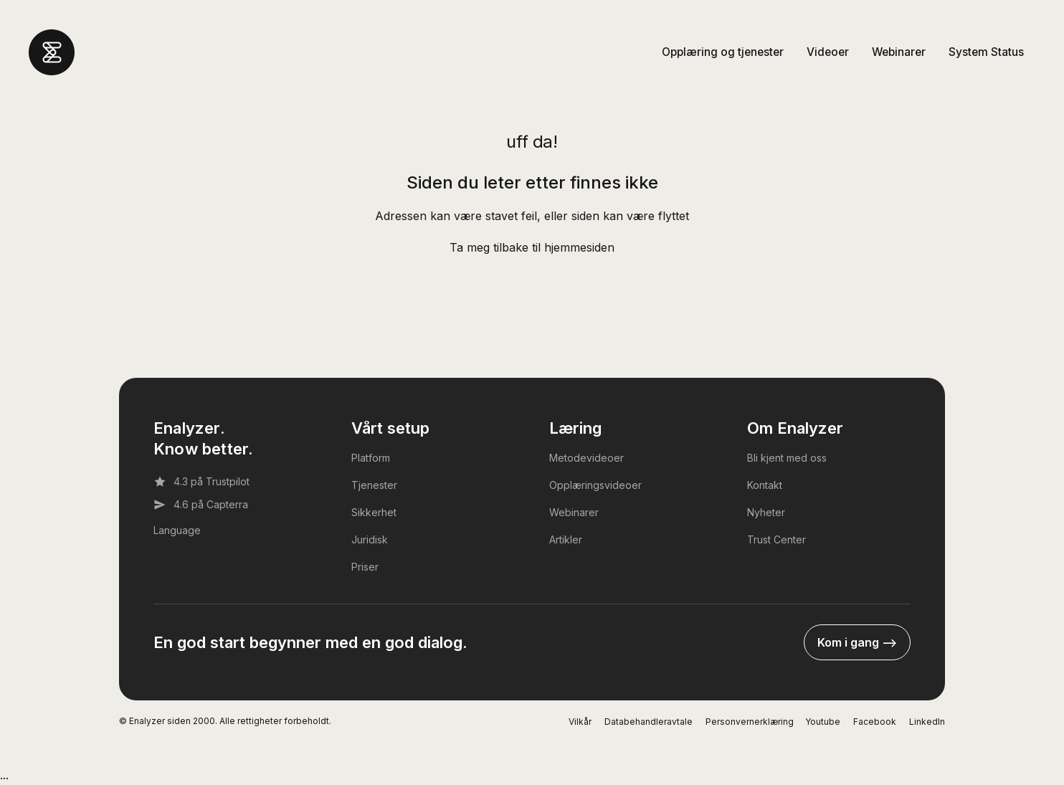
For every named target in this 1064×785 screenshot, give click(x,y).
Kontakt (764, 485)
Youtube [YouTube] (822, 721)
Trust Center (776, 539)
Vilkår (580, 721)
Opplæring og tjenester (723, 52)
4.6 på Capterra (200, 504)
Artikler (565, 539)
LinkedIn (927, 721)
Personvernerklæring (750, 721)
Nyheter (766, 512)
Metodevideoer (586, 458)
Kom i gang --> (857, 642)
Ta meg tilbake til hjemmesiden (532, 247)
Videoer (828, 52)
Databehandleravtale (648, 721)
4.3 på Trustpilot (201, 481)
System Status (986, 52)
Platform (370, 458)
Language (177, 530)
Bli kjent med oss (787, 458)
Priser (365, 567)
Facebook (874, 721)
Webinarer (899, 52)
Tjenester (374, 485)
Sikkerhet (373, 512)
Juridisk (369, 539)
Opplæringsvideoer (595, 485)
